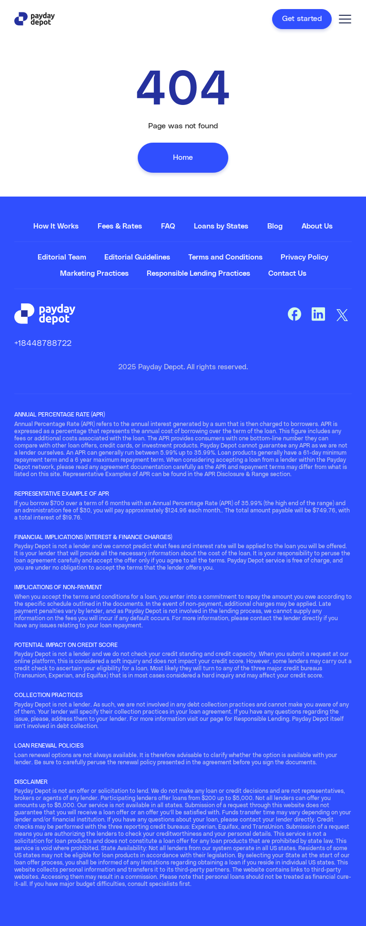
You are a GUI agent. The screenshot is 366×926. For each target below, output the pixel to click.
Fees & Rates (120, 226)
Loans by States (221, 226)
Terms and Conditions (225, 257)
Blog (275, 226)
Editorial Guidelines (137, 257)
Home (183, 157)
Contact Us (287, 273)
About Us (317, 226)
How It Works (56, 226)
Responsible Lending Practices (198, 273)
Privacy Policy (304, 257)
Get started (302, 18)
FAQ (168, 226)
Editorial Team (62, 257)
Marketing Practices (94, 273)
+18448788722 (42, 343)
